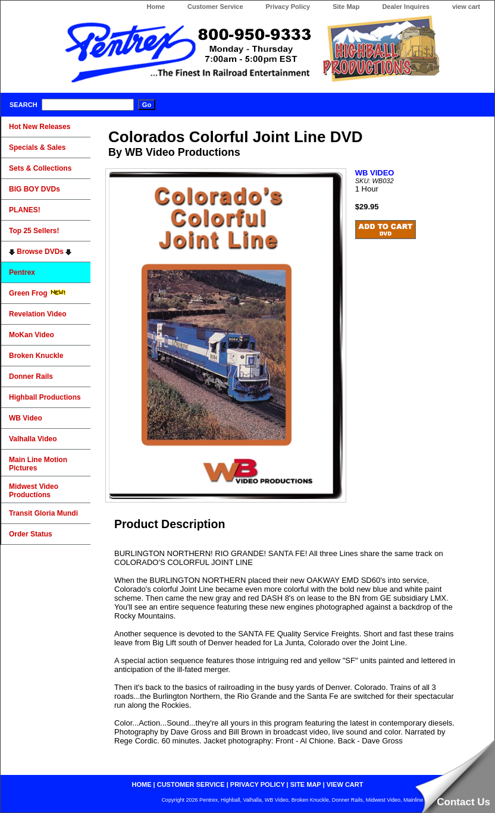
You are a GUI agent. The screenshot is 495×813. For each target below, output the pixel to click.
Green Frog (37, 293)
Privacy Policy (288, 6)
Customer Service (215, 6)
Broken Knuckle (36, 355)
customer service (191, 784)
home (142, 784)
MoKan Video (31, 335)
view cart (466, 6)
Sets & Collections (40, 168)
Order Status (30, 534)
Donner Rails (31, 376)
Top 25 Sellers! (34, 231)
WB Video (25, 418)
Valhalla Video (33, 439)
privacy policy (257, 784)
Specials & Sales (37, 147)
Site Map (346, 6)
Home (155, 6)
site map (305, 784)
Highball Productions (45, 397)
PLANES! (24, 210)
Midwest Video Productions (33, 490)
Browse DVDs (40, 251)
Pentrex (22, 272)
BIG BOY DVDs (34, 189)
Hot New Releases (39, 127)
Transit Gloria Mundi (43, 513)
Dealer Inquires (405, 6)
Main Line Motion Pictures (38, 464)
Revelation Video (37, 314)
